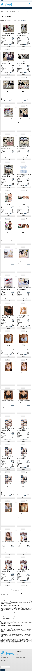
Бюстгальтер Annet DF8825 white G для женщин (8, 429)
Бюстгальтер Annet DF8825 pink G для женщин (23, 429)
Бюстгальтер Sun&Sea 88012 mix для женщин (24, 287)
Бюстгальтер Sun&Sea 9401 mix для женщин (8, 259)
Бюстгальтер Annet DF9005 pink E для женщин (8, 372)
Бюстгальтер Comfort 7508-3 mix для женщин (23, 61)
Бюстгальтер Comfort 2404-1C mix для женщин (8, 175)
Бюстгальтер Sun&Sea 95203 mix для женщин (24, 259)
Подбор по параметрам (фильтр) (16, 13)
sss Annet (12, 348)
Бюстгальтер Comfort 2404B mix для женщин (23, 146)
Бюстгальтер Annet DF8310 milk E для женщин (23, 513)
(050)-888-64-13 (4, 660)
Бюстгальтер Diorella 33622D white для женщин (23, 316)
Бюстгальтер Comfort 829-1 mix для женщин (23, 33)
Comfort (13, 38)
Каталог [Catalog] (2, 8)
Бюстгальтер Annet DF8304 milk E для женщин (23, 570)
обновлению (24, 20)
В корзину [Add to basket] (8, 46)
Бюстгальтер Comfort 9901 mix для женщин (8, 33)
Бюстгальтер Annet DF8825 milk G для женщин (23, 457)
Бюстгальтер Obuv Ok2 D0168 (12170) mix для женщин (24, 175)
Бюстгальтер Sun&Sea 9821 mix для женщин (23, 202)
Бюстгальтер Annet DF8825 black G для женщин (8, 485)
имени (15, 20)
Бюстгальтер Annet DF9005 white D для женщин (24, 344)
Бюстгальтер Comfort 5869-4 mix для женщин (8, 146)
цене (19, 20)
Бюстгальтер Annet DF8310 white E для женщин (8, 513)
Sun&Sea (12, 207)
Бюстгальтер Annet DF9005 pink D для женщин (23, 372)
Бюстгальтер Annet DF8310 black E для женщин (8, 542)
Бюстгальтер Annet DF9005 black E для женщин (8, 400)
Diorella (13, 320)
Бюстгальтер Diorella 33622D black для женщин (8, 316)
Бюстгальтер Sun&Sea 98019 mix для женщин (8, 287)
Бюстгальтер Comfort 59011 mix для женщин (8, 118)
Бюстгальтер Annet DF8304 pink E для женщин (8, 570)
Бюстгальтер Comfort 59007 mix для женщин (23, 118)
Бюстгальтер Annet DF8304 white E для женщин (24, 542)
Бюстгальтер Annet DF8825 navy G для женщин (8, 457)
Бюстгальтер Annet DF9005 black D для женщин (24, 400)
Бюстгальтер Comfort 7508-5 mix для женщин (8, 61)
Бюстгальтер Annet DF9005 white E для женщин (8, 344)
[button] (2, 1)
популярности (9, 20)
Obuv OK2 (28, 179)
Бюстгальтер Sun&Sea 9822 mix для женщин (8, 202)
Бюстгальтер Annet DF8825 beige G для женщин (24, 485)
